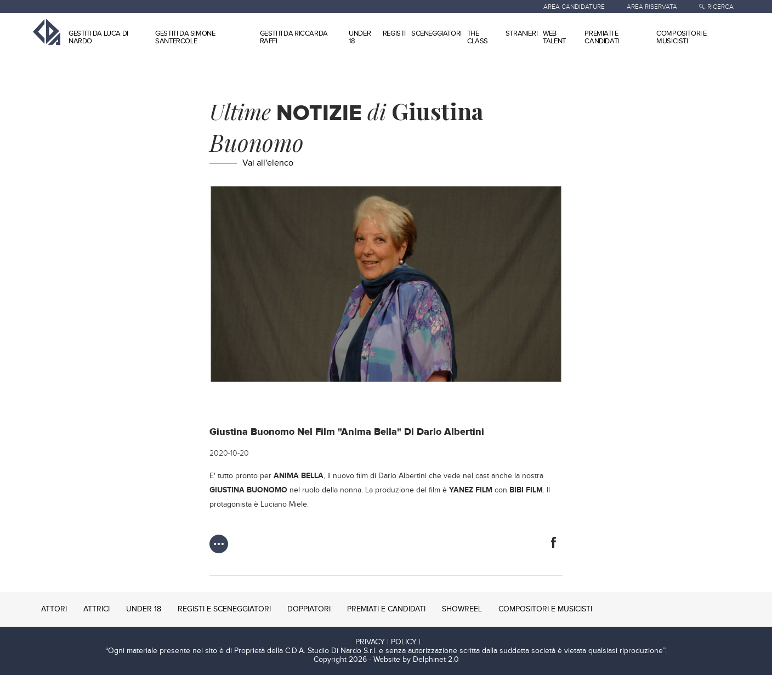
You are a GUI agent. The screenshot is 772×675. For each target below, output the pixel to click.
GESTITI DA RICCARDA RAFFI (294, 37)
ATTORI (54, 609)
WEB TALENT (554, 37)
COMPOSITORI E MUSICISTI (681, 37)
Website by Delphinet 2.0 (416, 659)
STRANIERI (521, 33)
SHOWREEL (462, 609)
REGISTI (394, 33)
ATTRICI (96, 609)
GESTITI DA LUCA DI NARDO (98, 37)
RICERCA (720, 6)
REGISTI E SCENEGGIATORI (224, 609)
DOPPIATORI (309, 609)
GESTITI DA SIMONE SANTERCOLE (185, 37)
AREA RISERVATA (652, 6)
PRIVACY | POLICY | (388, 642)
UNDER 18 (360, 37)
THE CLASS (477, 37)
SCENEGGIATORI (436, 33)
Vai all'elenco (267, 163)
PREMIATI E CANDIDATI (601, 37)
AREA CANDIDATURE (574, 6)
